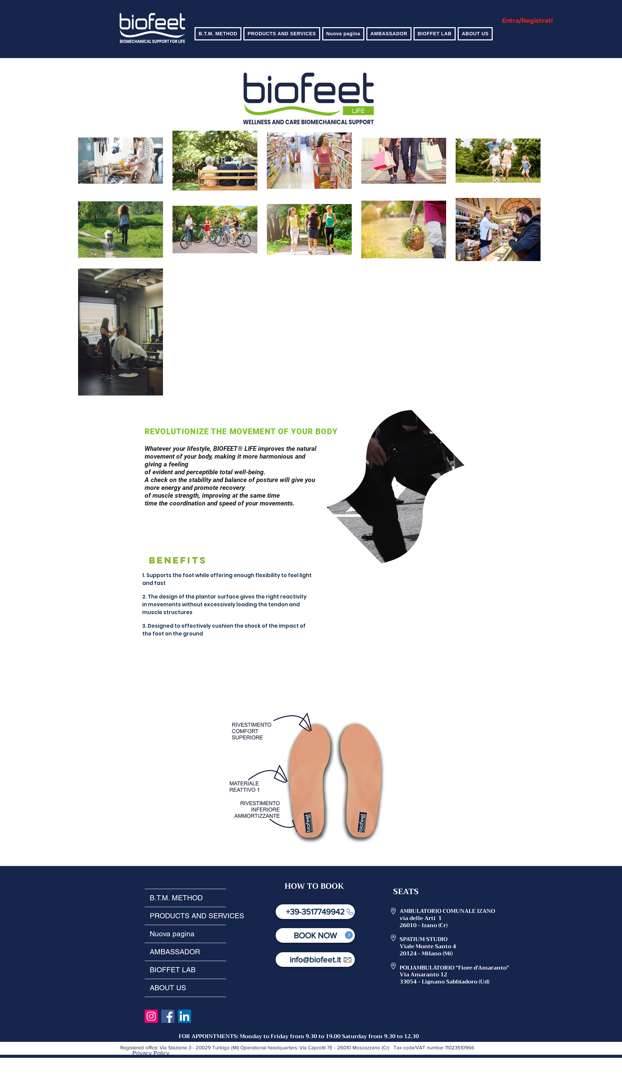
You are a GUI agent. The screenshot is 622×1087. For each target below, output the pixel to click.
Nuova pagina (172, 933)
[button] (218, 33)
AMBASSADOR (175, 951)
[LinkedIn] (184, 1016)
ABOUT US (168, 987)
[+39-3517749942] (315, 911)
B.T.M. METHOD (176, 897)
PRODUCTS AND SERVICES (188, 915)
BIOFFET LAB (173, 969)
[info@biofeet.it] (315, 959)
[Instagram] (151, 1016)
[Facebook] (168, 1016)
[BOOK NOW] (315, 935)
